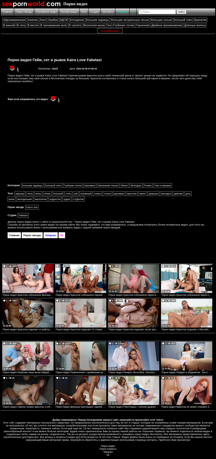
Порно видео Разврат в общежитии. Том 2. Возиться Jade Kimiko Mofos (186, 372)
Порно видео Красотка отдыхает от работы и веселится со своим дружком (28, 329)
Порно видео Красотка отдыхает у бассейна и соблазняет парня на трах (186, 329)
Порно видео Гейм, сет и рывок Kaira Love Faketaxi (55, 60)
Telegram (122, 11)
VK (133, 11)
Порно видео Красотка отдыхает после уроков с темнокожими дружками (134, 329)
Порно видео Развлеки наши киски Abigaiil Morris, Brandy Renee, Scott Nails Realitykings (28, 372)
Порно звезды (24, 11)
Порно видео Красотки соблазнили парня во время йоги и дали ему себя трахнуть (134, 295)
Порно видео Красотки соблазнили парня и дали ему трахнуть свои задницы (186, 295)
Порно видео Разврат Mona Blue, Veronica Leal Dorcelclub (134, 372)
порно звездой (111, 227)
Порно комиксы (108, 449)
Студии (94, 11)
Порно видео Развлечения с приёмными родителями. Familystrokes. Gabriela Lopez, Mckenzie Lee (81, 372)
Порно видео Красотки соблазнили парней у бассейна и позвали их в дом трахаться (81, 295)
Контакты (107, 11)
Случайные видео (46, 11)
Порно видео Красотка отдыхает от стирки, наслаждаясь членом (81, 329)
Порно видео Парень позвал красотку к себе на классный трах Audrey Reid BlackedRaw (28, 406)
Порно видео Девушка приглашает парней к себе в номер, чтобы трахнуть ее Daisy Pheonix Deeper (81, 406)
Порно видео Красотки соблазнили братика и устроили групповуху (28, 295)
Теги (84, 11)
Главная (7, 11)
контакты (152, 439)
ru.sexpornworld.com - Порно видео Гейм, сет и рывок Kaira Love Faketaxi (91, 221)
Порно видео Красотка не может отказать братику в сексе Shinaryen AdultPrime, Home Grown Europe (186, 406)
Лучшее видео (69, 11)
